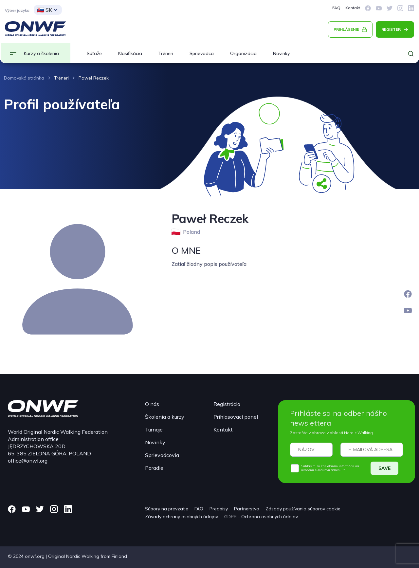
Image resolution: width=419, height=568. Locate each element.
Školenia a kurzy (164, 416)
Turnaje (154, 429)
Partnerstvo (246, 509)
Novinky (281, 53)
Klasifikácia (130, 53)
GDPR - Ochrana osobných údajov (261, 517)
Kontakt (352, 7)
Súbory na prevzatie (166, 509)
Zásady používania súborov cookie (302, 509)
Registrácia (226, 404)
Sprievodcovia (162, 455)
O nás (152, 404)
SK (44, 10)
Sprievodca (202, 53)
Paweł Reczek (94, 78)
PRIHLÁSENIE (346, 29)
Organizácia (243, 53)
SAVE (384, 468)
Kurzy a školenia (41, 53)
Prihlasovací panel (235, 416)
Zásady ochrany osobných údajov (181, 517)
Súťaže (94, 53)
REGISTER (391, 29)
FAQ (336, 7)
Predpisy (219, 509)
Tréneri (165, 53)
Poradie (154, 468)
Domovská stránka (24, 78)
